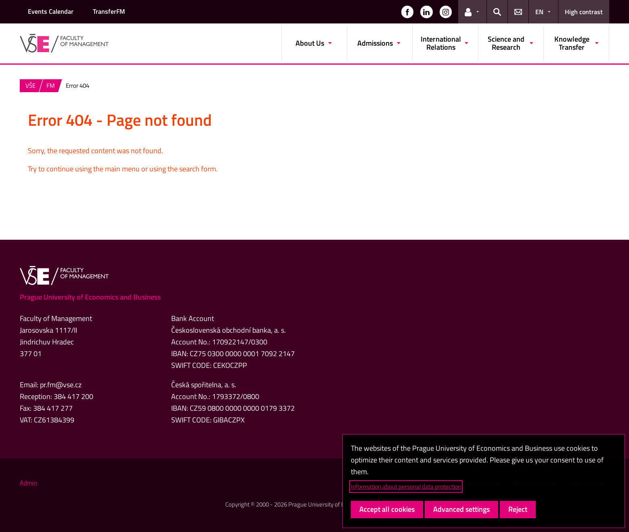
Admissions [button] (375, 43)
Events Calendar (50, 11)
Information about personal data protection (406, 486)
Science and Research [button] (506, 43)
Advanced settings (461, 509)
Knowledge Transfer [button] (571, 43)
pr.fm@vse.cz (61, 384)
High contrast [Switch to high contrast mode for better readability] (584, 12)
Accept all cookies (387, 509)
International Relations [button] (441, 43)
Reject (517, 509)
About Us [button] (310, 43)
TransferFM (109, 11)
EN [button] (539, 12)
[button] (407, 12)
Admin (29, 483)
